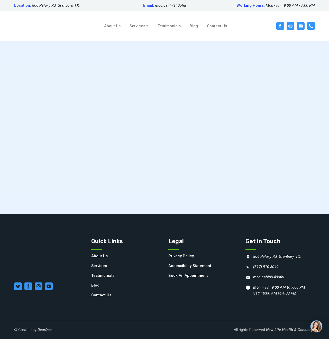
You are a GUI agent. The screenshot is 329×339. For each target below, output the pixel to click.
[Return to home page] (41, 26)
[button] (280, 26)
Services (137, 26)
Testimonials (169, 26)
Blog (194, 26)
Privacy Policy (181, 256)
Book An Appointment (188, 275)
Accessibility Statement (189, 265)
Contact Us (217, 26)
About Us (112, 26)
